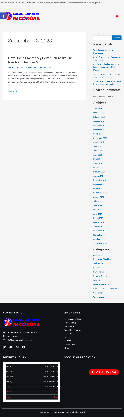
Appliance (97, 255)
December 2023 (99, 180)
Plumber (96, 268)
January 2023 (98, 226)
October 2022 (98, 239)
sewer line (97, 280)
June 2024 (97, 155)
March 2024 (98, 167)
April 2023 (97, 214)
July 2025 (97, 146)
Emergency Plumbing (102, 259)
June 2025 (97, 151)
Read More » (13, 91)
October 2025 (98, 134)
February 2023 (99, 222)
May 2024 (97, 159)
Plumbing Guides (100, 272)
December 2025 (99, 125)
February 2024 (99, 172)
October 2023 (98, 189)
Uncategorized (31, 67)
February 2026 (99, 117)
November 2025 (99, 130)
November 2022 (99, 235)
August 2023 (98, 197)
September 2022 (100, 243)
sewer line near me (101, 284)
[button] (117, 16)
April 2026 (97, 108)
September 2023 (100, 193)
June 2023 (97, 205)
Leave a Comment (15, 67)
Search (96, 34)
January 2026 (98, 121)
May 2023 (97, 210)
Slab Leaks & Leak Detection (105, 289)
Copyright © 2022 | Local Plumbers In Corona (55, 412)
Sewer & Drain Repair (102, 276)
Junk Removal (99, 263)
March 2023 (98, 218)
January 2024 (98, 176)
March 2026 (98, 113)
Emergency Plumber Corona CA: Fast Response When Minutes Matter (106, 67)
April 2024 (97, 163)
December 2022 (99, 231)
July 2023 (97, 201)
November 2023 (99, 184)
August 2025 (98, 142)
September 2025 (100, 138)
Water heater (98, 297)
